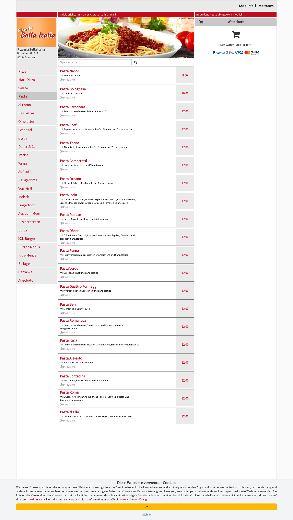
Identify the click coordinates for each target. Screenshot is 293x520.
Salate (23, 88)
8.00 (185, 75)
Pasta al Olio (69, 412)
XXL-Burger (26, 238)
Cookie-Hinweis (36, 499)
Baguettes (26, 113)
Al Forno (24, 104)
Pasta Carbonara (72, 107)
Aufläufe (24, 171)
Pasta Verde (69, 268)
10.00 (185, 93)
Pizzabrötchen (29, 221)
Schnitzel (25, 129)
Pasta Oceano (70, 178)
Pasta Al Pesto (71, 358)
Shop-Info (246, 6)
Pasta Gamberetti (73, 160)
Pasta (22, 96)
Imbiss (23, 155)
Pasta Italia (68, 340)
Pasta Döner (69, 230)
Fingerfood (26, 205)
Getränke (25, 272)
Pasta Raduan (70, 214)
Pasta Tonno (69, 143)
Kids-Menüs (27, 255)
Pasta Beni (68, 304)
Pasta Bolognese (73, 89)
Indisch (23, 196)
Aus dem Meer (29, 213)
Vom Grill (25, 188)
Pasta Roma (69, 392)
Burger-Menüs (29, 247)
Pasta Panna (69, 250)
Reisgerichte (27, 180)
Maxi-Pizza (26, 79)
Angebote (25, 280)
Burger (23, 230)
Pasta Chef (68, 125)
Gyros (22, 138)
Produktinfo (67, 79)
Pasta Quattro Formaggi (78, 286)
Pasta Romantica (73, 320)
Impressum (265, 6)
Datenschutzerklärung (133, 499)
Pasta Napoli (69, 71)
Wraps (23, 163)
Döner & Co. (27, 146)
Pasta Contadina (72, 376)
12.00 (185, 111)
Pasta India (68, 195)
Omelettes (26, 121)
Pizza (22, 71)
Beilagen (25, 263)
